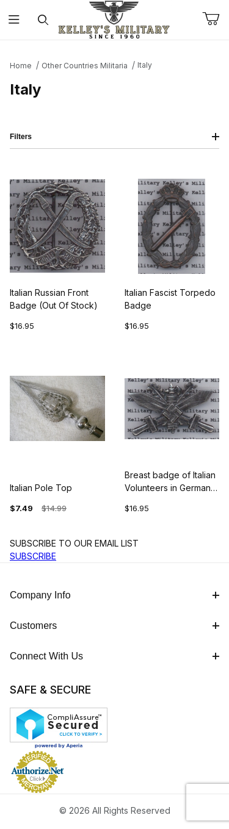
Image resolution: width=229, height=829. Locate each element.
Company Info (114, 595)
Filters (114, 136)
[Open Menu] (14, 20)
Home (21, 65)
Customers (114, 625)
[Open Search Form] (43, 20)
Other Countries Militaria (85, 65)
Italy (144, 65)
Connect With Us (114, 656)
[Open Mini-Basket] (215, 18)
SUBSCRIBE (33, 556)
